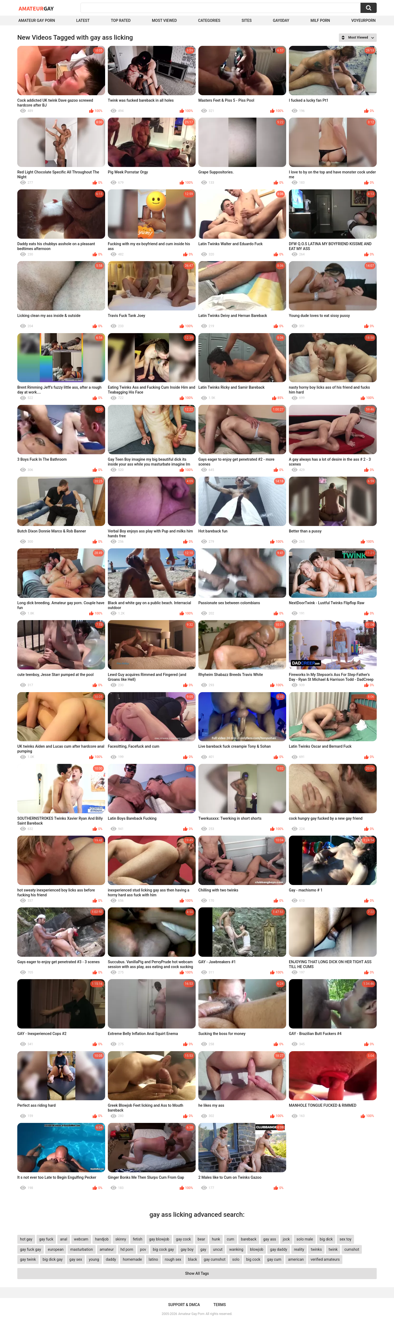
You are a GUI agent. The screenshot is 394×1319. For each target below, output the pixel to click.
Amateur (36, 8)
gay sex (75, 1259)
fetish (137, 1239)
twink (333, 1249)
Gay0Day (281, 20)
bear (201, 1239)
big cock (253, 1259)
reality (299, 1249)
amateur (107, 1249)
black (192, 1259)
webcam (81, 1239)
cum (230, 1239)
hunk (216, 1239)
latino (153, 1259)
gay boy (187, 1249)
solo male (304, 1239)
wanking (236, 1249)
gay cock (183, 1239)
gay (203, 1249)
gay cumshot (214, 1259)
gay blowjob (159, 1239)
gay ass (269, 1239)
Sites (247, 20)
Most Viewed (164, 20)
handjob (102, 1239)
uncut (217, 1249)
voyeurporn (363, 20)
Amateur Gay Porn (36, 20)
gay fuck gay (30, 1249)
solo (235, 1259)
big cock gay (163, 1249)
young (94, 1259)
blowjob (256, 1249)
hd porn (127, 1249)
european (56, 1249)
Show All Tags (197, 1273)
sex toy (345, 1239)
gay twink (28, 1259)
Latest (83, 20)
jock (286, 1239)
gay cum (274, 1259)
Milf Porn (320, 20)
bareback (248, 1239)
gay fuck (46, 1239)
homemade (132, 1259)
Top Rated (121, 20)
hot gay (26, 1239)
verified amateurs (325, 1259)
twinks (316, 1249)
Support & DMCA (184, 1305)
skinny (120, 1239)
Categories (209, 20)
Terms (219, 1305)
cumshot (351, 1249)
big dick (326, 1239)
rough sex (173, 1259)
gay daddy (278, 1249)
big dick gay (53, 1259)
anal (63, 1239)
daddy (111, 1259)
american (296, 1259)
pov (143, 1249)
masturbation (81, 1249)
